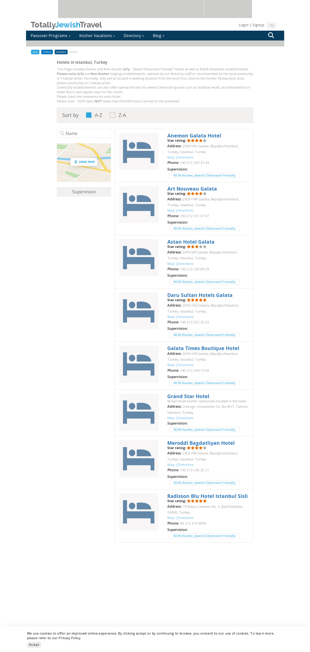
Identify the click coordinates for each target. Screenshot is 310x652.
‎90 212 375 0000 (193, 523)
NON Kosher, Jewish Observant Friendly (205, 175)
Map (171, 157)
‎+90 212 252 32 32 (194, 322)
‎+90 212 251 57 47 (194, 216)
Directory (134, 35)
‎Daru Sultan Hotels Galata (200, 295)
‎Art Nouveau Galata (192, 188)
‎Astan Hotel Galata (191, 241)
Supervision (84, 192)
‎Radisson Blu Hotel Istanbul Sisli (207, 496)
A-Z (98, 115)
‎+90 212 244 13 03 (194, 370)
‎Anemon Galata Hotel (194, 135)
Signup (258, 24)
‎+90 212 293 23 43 (194, 162)
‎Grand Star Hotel (188, 396)
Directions (186, 157)
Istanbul (61, 52)
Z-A (122, 115)
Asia (35, 52)
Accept (34, 644)
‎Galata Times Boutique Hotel (203, 348)
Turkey (47, 52)
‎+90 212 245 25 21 (194, 470)
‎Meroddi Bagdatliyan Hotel (201, 442)
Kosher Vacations (97, 35)
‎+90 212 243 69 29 (194, 269)
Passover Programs (50, 35)
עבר (271, 25)
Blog (158, 35)
